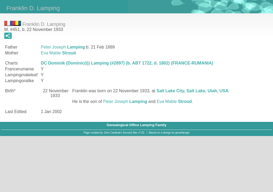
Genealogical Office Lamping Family (136, 125)
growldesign (182, 132)
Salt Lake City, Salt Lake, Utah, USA (192, 91)
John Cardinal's (113, 132)
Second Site (130, 132)
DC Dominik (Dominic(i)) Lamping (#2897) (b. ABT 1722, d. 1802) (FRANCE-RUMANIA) (127, 63)
